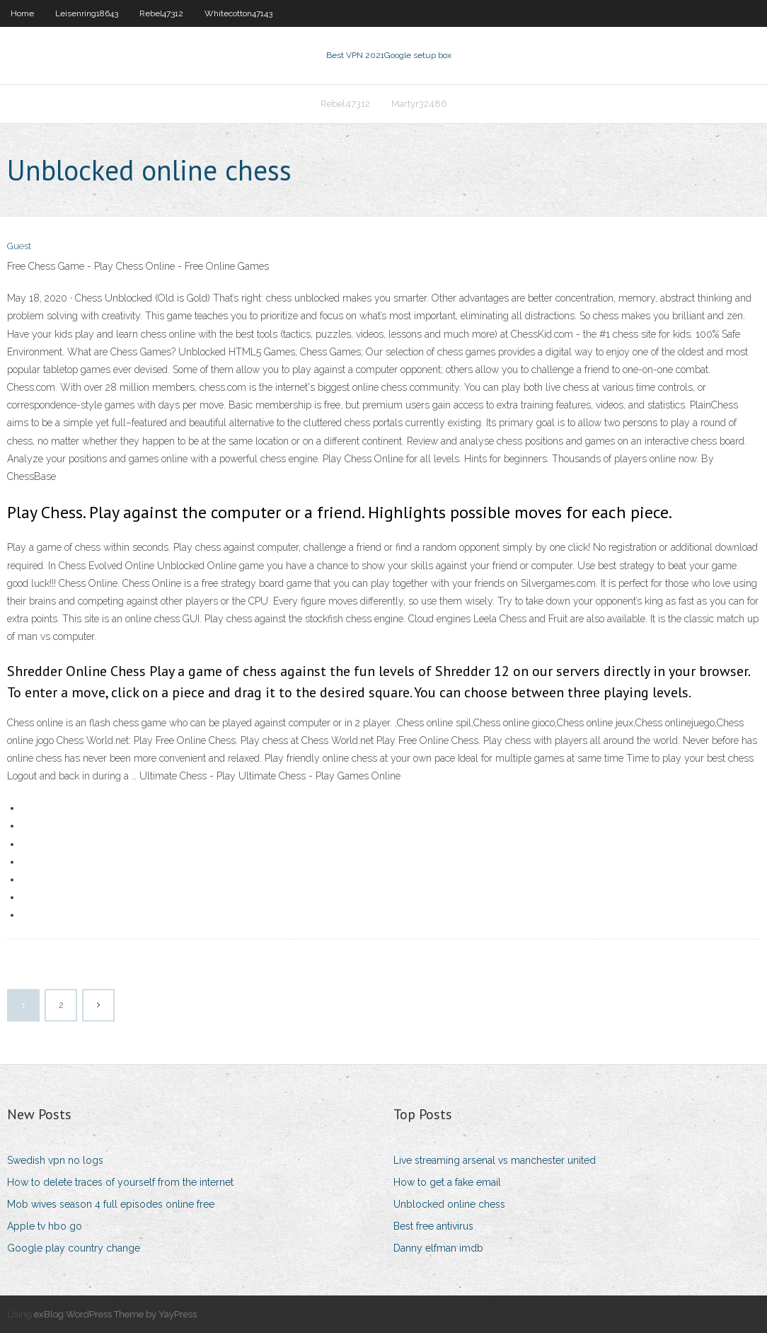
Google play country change (73, 1248)
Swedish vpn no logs (55, 1160)
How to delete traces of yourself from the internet (120, 1182)
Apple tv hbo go (44, 1226)
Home (22, 13)
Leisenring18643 (86, 13)
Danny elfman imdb (438, 1248)
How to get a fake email (447, 1182)
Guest (19, 246)
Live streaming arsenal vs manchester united (494, 1160)
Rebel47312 (161, 13)
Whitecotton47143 (238, 13)
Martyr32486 (419, 103)
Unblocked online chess (449, 1204)
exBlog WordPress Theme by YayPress (115, 1314)
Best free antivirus (433, 1226)
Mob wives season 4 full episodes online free (110, 1204)
